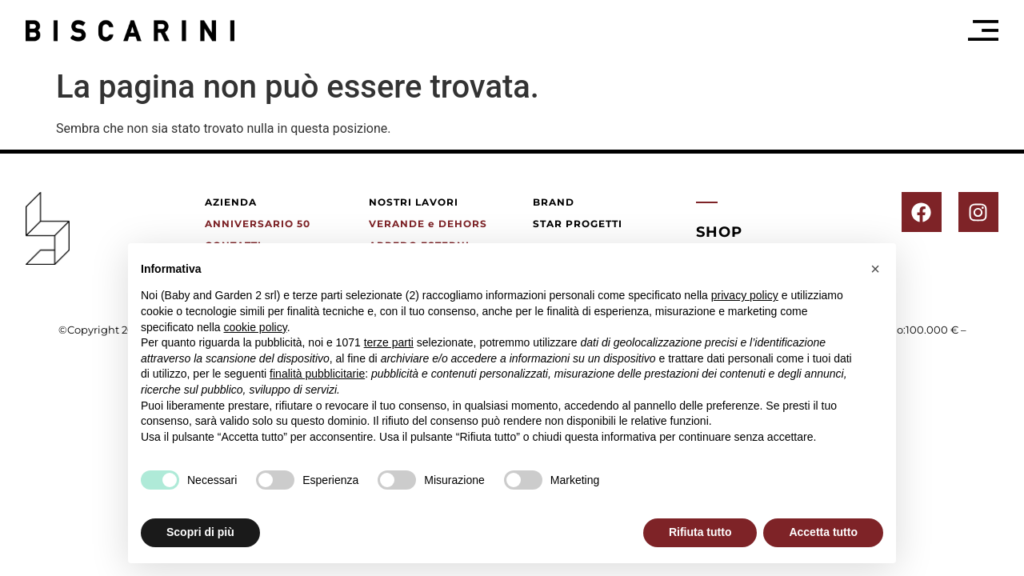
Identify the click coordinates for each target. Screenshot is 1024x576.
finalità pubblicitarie (317, 373)
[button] (875, 269)
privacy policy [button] (744, 295)
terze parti (389, 342)
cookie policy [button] (255, 327)
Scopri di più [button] (200, 532)
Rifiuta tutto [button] (700, 532)
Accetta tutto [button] (823, 532)
